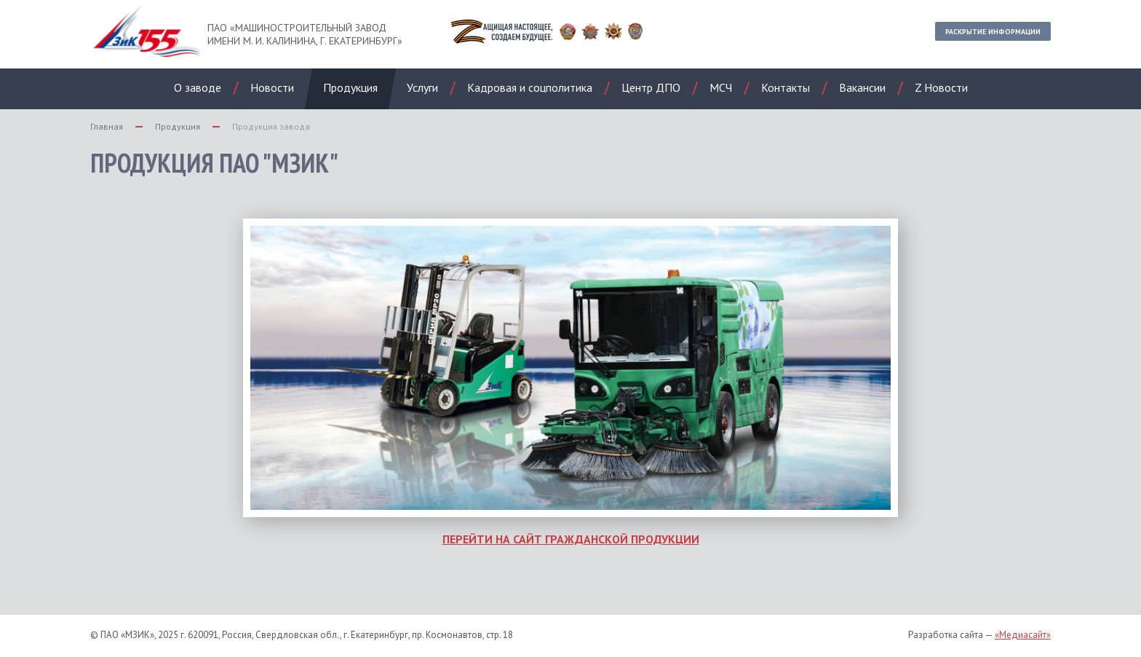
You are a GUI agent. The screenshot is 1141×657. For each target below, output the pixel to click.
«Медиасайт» (1023, 635)
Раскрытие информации (993, 31)
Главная (106, 126)
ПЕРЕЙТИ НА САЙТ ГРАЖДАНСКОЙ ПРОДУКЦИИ (570, 539)
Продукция (177, 126)
